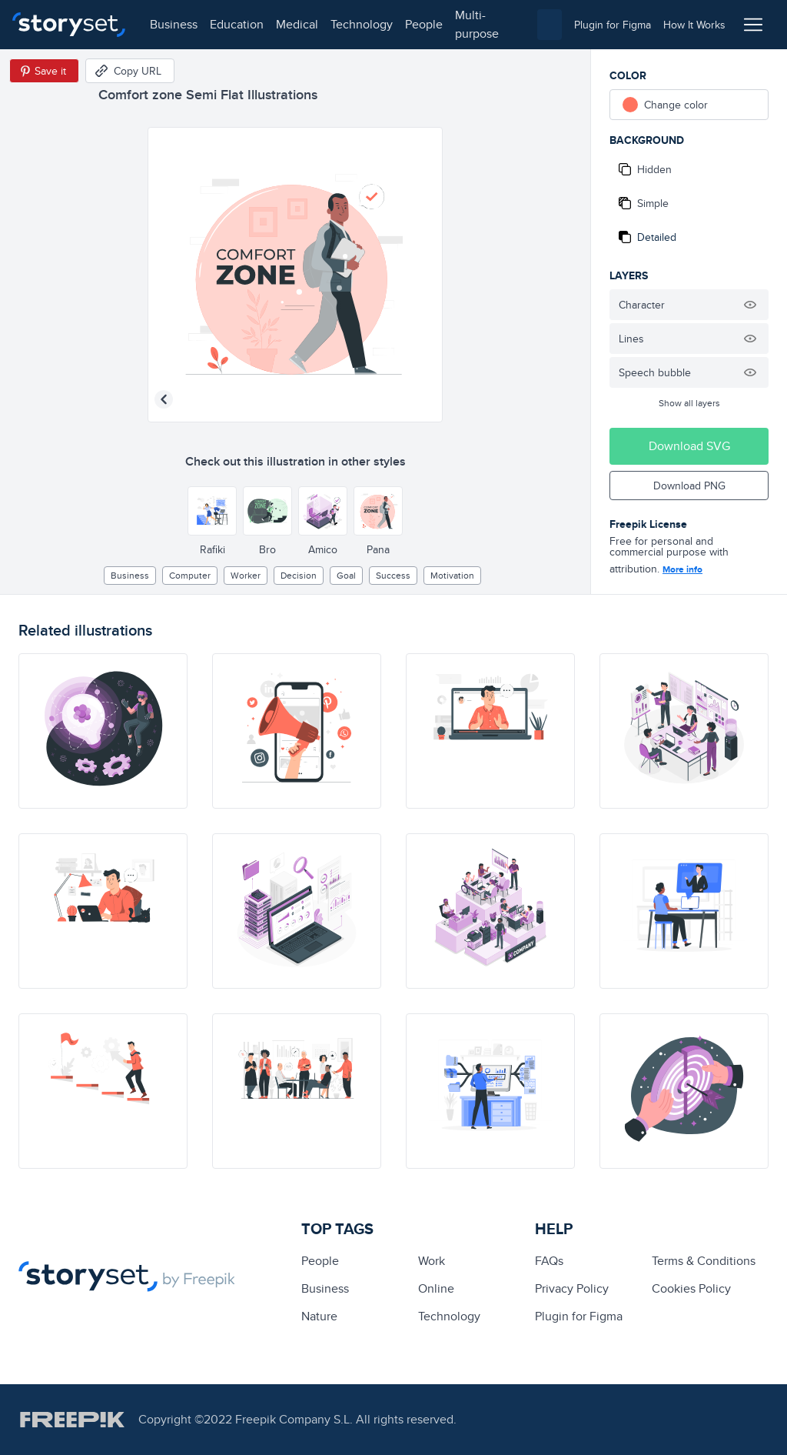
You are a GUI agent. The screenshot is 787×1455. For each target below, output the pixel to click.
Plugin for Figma (579, 1316)
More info (682, 569)
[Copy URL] (129, 70)
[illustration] (103, 731)
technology (361, 24)
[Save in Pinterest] (44, 70)
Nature (319, 1316)
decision (299, 575)
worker (246, 575)
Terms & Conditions (703, 1261)
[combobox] (549, 24)
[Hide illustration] (750, 304)
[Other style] (212, 511)
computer (190, 575)
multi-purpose (477, 24)
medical (297, 24)
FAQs (549, 1261)
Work (431, 1261)
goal (346, 575)
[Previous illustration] (163, 399)
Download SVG (689, 446)
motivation (452, 575)
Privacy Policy (572, 1288)
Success (393, 575)
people (424, 24)
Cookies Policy (691, 1288)
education (237, 24)
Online (436, 1288)
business (174, 24)
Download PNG (689, 485)
